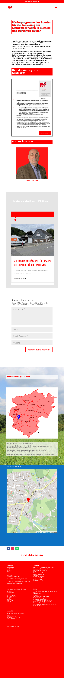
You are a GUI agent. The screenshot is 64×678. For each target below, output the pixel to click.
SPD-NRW (36, 595)
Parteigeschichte (38, 579)
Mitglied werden (11, 595)
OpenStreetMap (46, 532)
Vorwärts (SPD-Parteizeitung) (42, 602)
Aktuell (18, 270)
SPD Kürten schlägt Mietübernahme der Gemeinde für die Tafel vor (33, 263)
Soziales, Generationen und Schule (43, 568)
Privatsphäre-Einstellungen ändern (17, 579)
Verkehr (35, 575)
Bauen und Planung (39, 574)
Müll (34, 571)
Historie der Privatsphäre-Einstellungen (18, 581)
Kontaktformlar (11, 596)
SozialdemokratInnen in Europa (42, 600)
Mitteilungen (10, 568)
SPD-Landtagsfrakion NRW (41, 596)
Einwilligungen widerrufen (14, 583)
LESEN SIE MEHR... (21, 278)
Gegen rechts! (37, 578)
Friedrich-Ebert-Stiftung (40, 603)
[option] (33, 255)
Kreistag (9, 594)
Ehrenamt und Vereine (40, 573)
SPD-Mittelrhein (38, 594)
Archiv (8, 569)
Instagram (10, 600)
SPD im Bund (37, 598)
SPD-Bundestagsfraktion (40, 599)
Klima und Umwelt (38, 577)
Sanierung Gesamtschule (40, 569)
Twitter (9, 602)
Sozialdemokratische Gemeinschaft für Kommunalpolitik (44, 604)
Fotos (8, 573)
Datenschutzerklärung (13, 576)
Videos (9, 571)
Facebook (9, 599)
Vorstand (9, 591)
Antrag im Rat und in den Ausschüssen (38, 270)
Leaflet (38, 532)
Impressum (10, 575)
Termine (9, 570)
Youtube (9, 598)
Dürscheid (16, 273)
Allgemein (23, 270)
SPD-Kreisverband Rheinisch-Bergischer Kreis (45, 592)
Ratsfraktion (10, 593)
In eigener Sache (38, 580)
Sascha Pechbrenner (25, 273)
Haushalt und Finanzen (40, 570)
